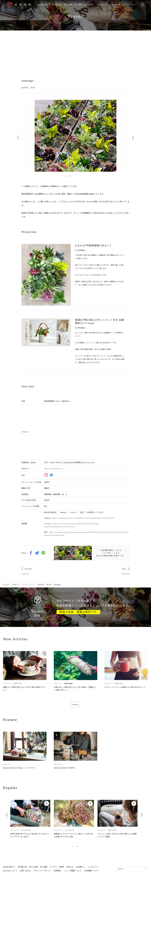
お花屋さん (90, 4)
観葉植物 (25, 88)
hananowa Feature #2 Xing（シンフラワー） (19, 769)
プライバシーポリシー (42, 872)
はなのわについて (134, 4)
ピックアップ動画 (57, 868)
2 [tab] (70, 176)
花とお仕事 (68, 4)
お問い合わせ (25, 872)
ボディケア (18, 684)
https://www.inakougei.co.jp (54, 468)
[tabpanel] (75, 136)
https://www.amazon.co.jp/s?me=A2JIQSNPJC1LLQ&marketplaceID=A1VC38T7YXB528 (85, 518)
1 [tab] (66, 176)
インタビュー (103, 4)
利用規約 (57, 872)
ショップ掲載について (73, 872)
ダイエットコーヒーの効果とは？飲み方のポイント (124, 688)
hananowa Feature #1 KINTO (64, 769)
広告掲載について (91, 872)
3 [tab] (73, 176)
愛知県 (33, 88)
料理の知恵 (68, 684)
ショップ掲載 (118, 4)
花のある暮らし (42, 4)
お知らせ (69, 868)
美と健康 (79, 4)
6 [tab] (85, 176)
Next (133, 138)
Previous (18, 138)
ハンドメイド (26, 831)
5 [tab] (81, 176)
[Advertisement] (75, 49)
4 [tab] (77, 176)
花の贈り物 (56, 4)
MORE (75, 705)
